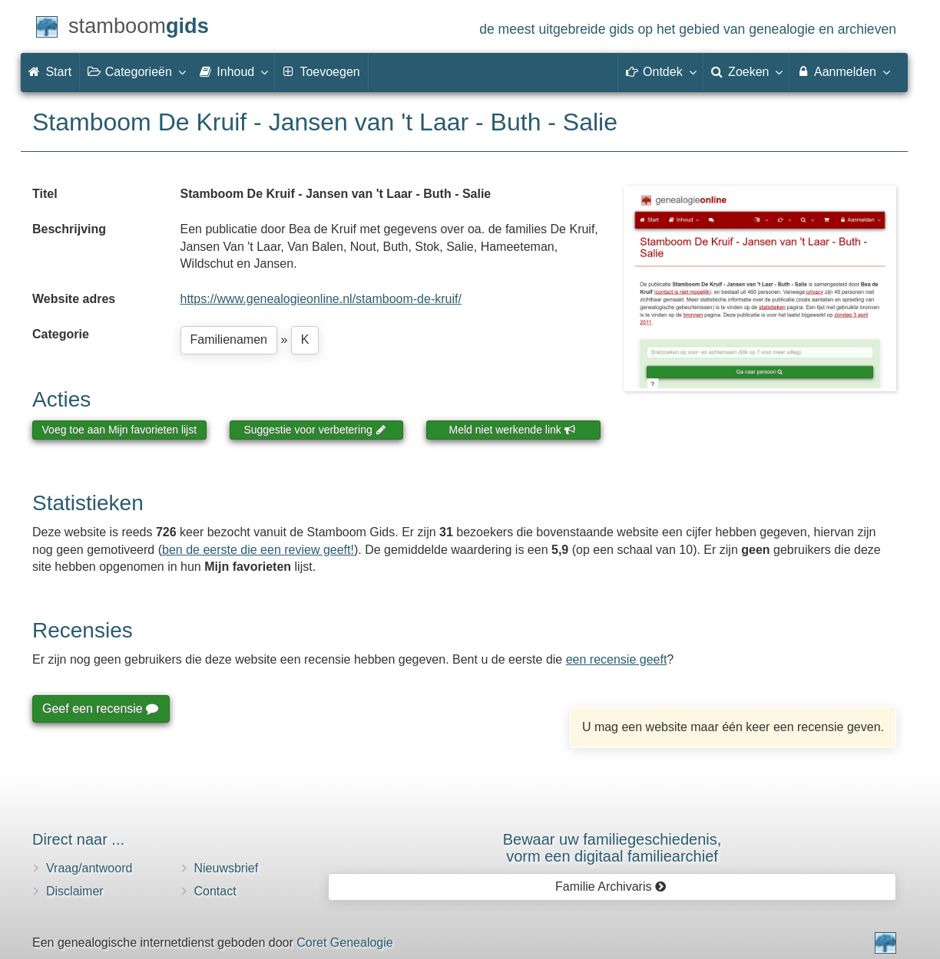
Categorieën (136, 71)
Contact (215, 891)
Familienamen (228, 339)
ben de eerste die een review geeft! (258, 549)
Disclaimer (75, 891)
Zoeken (746, 71)
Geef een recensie (99, 708)
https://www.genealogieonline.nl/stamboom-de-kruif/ (321, 298)
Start (49, 71)
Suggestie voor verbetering (314, 429)
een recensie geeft (616, 659)
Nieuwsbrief (226, 868)
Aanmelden (843, 71)
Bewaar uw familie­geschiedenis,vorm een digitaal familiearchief (612, 848)
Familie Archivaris (611, 886)
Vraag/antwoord (89, 868)
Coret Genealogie (344, 942)
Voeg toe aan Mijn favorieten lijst (119, 429)
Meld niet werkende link (512, 429)
